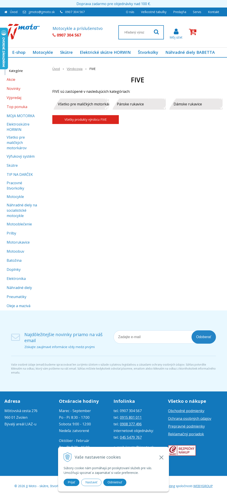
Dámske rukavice (188, 104)
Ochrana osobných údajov (189, 418)
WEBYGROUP (203, 486)
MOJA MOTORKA (21, 115)
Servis (197, 12)
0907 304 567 (75, 12)
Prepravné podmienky (186, 426)
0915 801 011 (131, 417)
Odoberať (203, 337)
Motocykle (43, 52)
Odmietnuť (115, 482)
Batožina (14, 260)
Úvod (14, 12)
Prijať (71, 482)
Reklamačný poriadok (186, 434)
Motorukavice (18, 242)
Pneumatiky (16, 296)
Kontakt (213, 12)
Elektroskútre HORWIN (18, 127)
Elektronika (16, 278)
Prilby (11, 233)
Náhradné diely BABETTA (190, 52)
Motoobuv (15, 251)
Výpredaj (14, 97)
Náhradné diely (19, 287)
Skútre (66, 52)
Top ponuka (17, 106)
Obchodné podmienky (186, 410)
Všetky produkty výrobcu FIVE (86, 119)
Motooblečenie (19, 224)
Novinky (13, 88)
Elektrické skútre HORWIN (105, 52)
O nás (130, 12)
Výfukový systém (21, 156)
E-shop (18, 52)
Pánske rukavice (130, 104)
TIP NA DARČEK (20, 174)
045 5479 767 (131, 437)
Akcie (11, 79)
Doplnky (14, 269)
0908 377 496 (131, 424)
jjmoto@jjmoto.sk (42, 12)
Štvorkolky (148, 52)
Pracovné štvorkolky (15, 185)
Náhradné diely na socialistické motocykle (22, 210)
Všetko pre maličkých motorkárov (83, 104)
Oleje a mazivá (18, 305)
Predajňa (179, 12)
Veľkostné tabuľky (153, 12)
